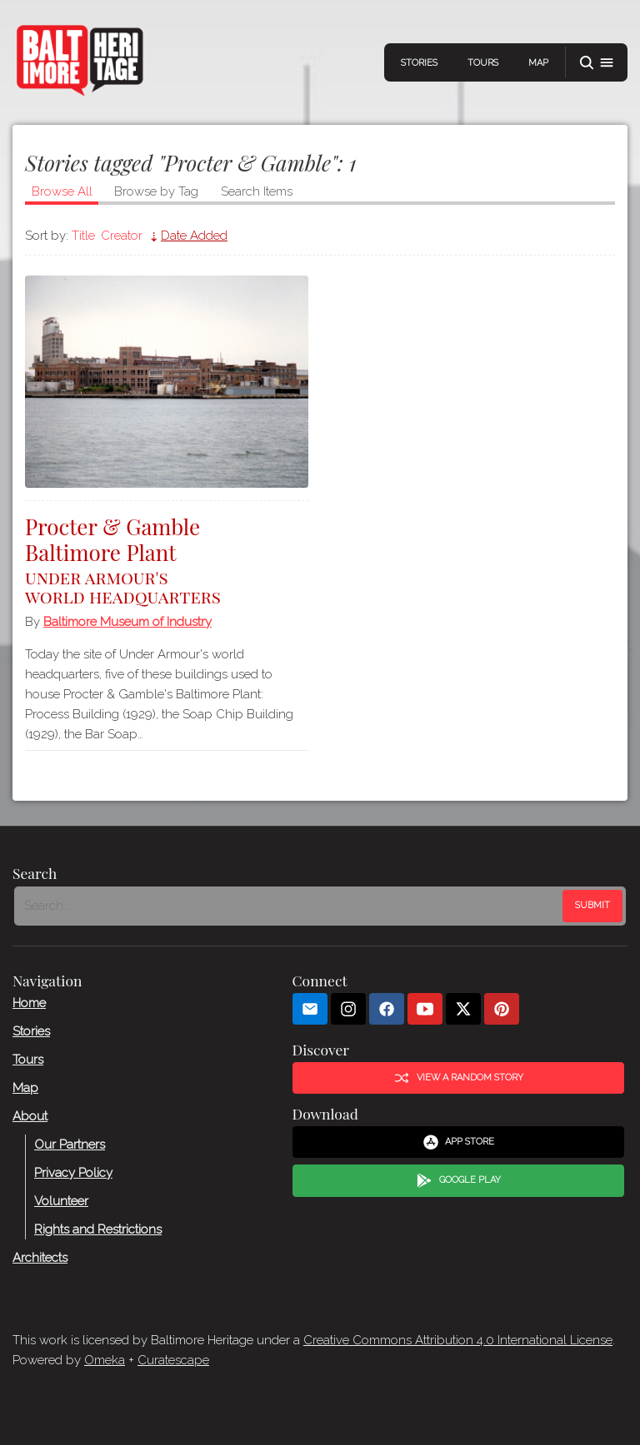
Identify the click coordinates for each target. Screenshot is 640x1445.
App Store (458, 1142)
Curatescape (173, 1360)
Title (83, 235)
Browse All (62, 191)
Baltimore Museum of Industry (127, 621)
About (30, 1116)
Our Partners (69, 1144)
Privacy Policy (73, 1172)
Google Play (458, 1180)
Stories (419, 62)
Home (29, 1003)
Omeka (104, 1360)
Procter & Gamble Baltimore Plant (166, 559)
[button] (596, 63)
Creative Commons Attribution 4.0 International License (457, 1340)
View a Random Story (458, 1078)
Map (538, 62)
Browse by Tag (156, 191)
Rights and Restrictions (98, 1229)
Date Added (194, 235)
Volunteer (61, 1201)
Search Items (256, 191)
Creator (121, 235)
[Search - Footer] (290, 905)
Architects (40, 1257)
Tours (483, 62)
